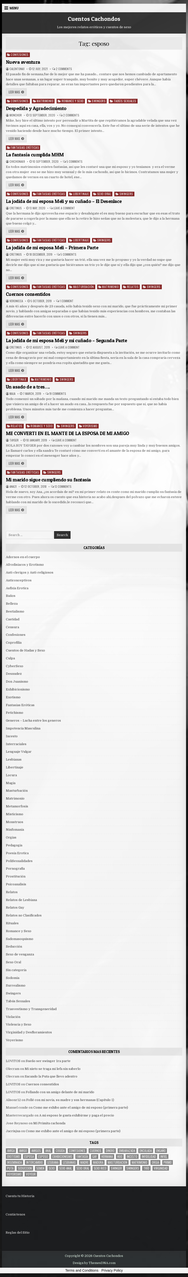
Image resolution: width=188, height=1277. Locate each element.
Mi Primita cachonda (49, 1123)
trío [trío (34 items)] (146, 1168)
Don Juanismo (17, 681)
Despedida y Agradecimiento (36, 108)
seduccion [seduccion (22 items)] (25, 1168)
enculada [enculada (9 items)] (146, 1150)
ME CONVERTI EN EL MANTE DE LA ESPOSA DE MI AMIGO (67, 433)
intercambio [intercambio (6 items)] (34, 1162)
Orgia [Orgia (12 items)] (155, 1162)
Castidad (12, 619)
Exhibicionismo (18, 689)
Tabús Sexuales (125, 101)
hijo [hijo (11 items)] (119, 1156)
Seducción (14, 946)
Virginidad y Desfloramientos (29, 1032)
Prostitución (15, 876)
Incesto (12, 736)
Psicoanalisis (16, 884)
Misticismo (14, 814)
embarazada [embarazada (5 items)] (127, 1150)
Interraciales (16, 744)
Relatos (133, 287)
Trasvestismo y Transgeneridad (31, 1009)
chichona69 (17, 161)
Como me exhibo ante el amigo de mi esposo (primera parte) (80, 1107)
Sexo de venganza (20, 954)
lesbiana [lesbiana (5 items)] (53, 1162)
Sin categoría (16, 970)
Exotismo (13, 697)
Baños (10, 596)
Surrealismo (15, 985)
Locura (11, 775)
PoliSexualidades (19, 861)
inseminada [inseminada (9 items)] (14, 1162)
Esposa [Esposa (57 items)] (29, 1156)
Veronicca (16, 301)
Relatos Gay (15, 907)
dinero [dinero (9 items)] (110, 1150)
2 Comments (64, 68)
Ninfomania (15, 829)
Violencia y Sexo (18, 1024)
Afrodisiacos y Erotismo (25, 564)
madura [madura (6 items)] (98, 1162)
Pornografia (15, 868)
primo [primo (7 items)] (168, 1162)
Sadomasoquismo (19, 939)
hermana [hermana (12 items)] (107, 1156)
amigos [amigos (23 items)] (36, 1150)
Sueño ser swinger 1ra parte (48, 1061)
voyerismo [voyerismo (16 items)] (14, 1174)
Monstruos (14, 822)
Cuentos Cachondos (94, 18)
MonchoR (16, 115)
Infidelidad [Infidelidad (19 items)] (149, 1156)
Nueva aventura (23, 62)
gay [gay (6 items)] (94, 1156)
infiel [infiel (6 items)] (163, 1156)
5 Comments (74, 161)
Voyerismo (90, 426)
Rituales (12, 923)
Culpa (10, 658)
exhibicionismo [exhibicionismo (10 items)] (62, 1156)
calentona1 (17, 68)
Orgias (11, 837)
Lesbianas (14, 759)
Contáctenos (15, 1214)
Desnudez (14, 674)
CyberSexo (14, 666)
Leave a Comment (64, 208)
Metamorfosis (17, 806)
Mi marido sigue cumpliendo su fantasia (48, 480)
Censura (12, 627)
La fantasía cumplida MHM (35, 155)
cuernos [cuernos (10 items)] (95, 1150)
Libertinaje (81, 194)
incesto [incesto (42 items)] (132, 1156)
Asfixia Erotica (17, 588)
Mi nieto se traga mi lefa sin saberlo (53, 1069)
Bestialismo (15, 611)
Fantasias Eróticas (25, 147)
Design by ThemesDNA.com (94, 1263)
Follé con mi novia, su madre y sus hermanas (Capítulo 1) (70, 1100)
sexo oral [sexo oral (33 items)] (82, 1168)
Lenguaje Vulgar (19, 751)
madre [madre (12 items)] (84, 1162)
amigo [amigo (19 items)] (23, 1150)
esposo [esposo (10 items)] (43, 1156)
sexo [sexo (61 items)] (52, 1168)
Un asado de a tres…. (28, 387)
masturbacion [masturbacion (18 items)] (117, 1162)
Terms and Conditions (81, 1270)
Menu (14, 8)
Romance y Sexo (73, 101)
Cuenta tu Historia (20, 1196)
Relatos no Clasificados (24, 915)
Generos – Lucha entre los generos (33, 720)
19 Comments (57, 393)
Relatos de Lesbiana (21, 900)
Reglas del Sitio (18, 1232)
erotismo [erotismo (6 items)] (13, 1156)
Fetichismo (14, 712)
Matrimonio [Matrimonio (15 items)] (139, 1162)
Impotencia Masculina (23, 728)
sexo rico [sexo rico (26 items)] (100, 1168)
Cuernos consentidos (28, 294)
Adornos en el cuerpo (23, 557)
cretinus (16, 208)
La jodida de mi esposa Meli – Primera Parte (52, 247)
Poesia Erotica (17, 853)
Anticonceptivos (19, 580)
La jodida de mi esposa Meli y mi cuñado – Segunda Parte (66, 340)
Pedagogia (14, 845)
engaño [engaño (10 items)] (161, 1150)
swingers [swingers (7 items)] (132, 1168)
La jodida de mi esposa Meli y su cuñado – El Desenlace (64, 201)
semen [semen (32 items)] (40, 1168)
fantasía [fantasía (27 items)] (82, 1156)
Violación (13, 1017)
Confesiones (20, 54)
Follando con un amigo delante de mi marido (60, 1092)
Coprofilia (14, 642)
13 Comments (63, 486)
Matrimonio (45, 101)
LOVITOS (13, 1061)
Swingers (99, 101)
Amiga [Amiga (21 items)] (11, 1150)
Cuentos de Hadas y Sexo (25, 650)
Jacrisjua (13, 1131)
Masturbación (83, 287)
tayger (14, 440)
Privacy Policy (112, 1270)
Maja (12, 393)
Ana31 (13, 486)
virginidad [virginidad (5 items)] (161, 1168)
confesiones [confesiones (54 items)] (77, 1150)
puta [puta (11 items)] (10, 1168)
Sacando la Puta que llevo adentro (51, 1076)
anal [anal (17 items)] (48, 1150)
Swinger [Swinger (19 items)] (116, 1168)
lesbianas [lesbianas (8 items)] (69, 1162)
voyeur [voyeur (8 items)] (31, 1174)
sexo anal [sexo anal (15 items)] (65, 1168)
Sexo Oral (104, 194)
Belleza (12, 603)
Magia (10, 783)
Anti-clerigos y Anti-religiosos (29, 572)
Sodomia (12, 978)
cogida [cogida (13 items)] (60, 1150)
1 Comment (66, 301)
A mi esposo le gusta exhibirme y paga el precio (76, 1115)
